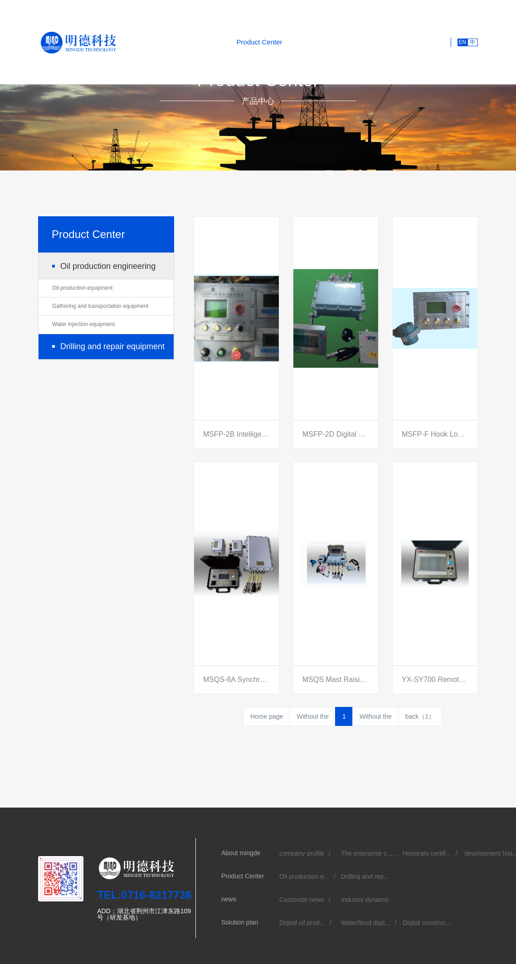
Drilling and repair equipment (112, 346)
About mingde (206, 42)
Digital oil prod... (302, 923)
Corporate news (301, 899)
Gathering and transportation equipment (100, 306)
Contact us (424, 42)
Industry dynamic (365, 899)
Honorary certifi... (427, 853)
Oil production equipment (82, 288)
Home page (266, 716)
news (299, 42)
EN (462, 42)
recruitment (382, 42)
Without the (313, 716)
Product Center (259, 42)
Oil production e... (304, 876)
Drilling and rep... (365, 876)
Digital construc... (427, 923)
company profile (301, 853)
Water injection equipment (83, 324)
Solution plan (336, 42)
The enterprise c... (366, 853)
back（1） (420, 716)
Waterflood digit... (365, 923)
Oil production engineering (108, 266)
